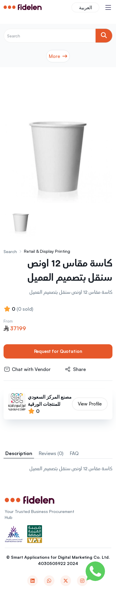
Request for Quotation (58, 351)
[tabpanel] (58, 469)
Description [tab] (18, 453)
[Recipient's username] (50, 36)
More (58, 56)
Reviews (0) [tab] (51, 453)
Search (10, 251)
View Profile (90, 404)
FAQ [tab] (74, 453)
